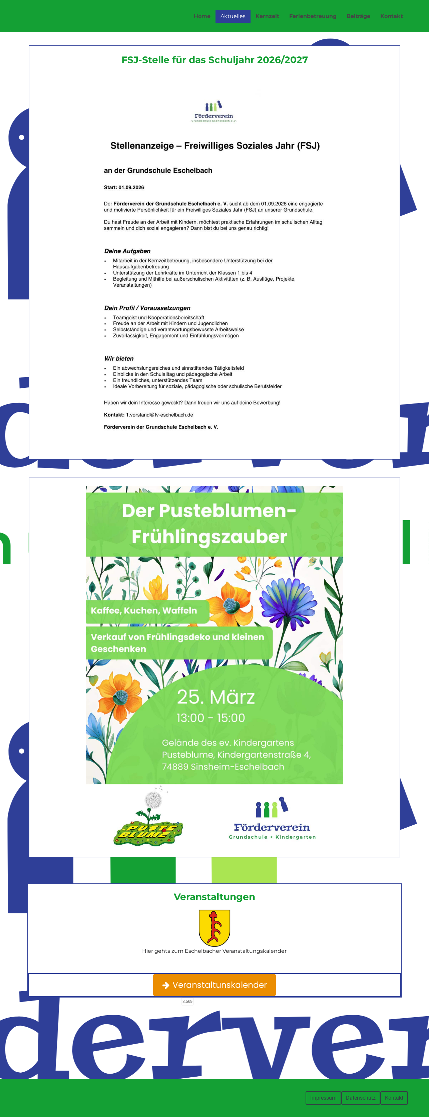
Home (202, 16)
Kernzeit (267, 16)
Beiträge (358, 16)
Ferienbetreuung (313, 16)
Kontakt (391, 16)
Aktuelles (233, 16)
